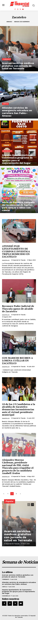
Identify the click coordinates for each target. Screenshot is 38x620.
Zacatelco (5, 260)
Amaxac (9, 22)
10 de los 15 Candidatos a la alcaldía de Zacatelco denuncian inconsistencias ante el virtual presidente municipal (18, 409)
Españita (6, 198)
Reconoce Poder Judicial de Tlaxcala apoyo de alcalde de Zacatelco (18, 308)
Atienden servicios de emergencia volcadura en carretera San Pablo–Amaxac (19, 583)
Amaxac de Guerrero (22, 22)
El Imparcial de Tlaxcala (18, 260)
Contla (5, 103)
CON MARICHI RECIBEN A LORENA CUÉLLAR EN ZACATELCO (17, 360)
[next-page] (20, 493)
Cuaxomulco (7, 151)
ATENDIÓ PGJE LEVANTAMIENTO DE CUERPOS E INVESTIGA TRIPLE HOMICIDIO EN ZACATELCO (16, 251)
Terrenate (6, 59)
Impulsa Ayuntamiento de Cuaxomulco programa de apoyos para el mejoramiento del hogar (18, 591)
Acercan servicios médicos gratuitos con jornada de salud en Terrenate (18, 535)
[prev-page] (3, 493)
